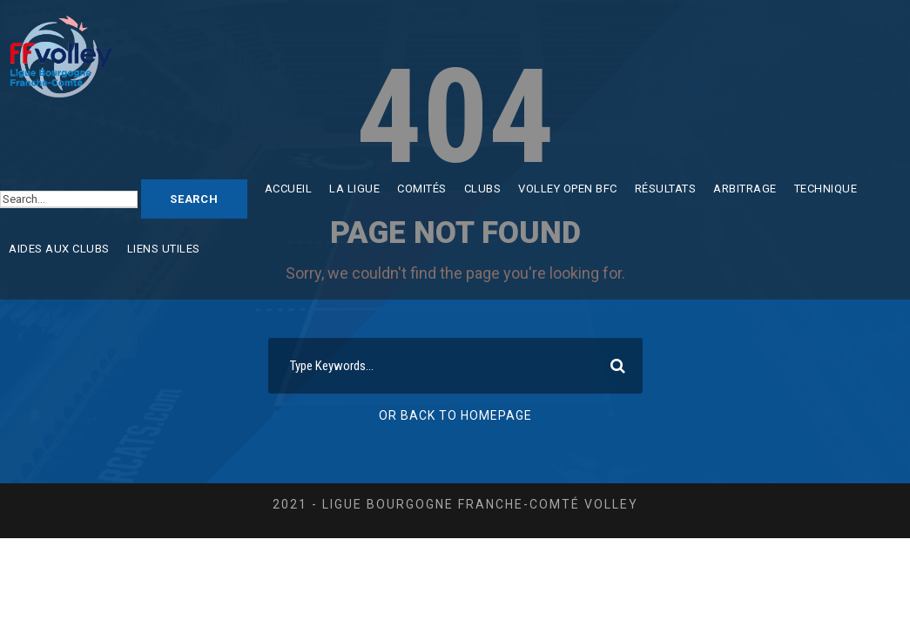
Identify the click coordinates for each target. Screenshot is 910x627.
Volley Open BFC (567, 188)
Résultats (666, 188)
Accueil (289, 188)
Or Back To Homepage (455, 415)
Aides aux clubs (59, 248)
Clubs (483, 188)
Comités (422, 188)
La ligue (354, 188)
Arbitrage (745, 188)
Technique (826, 188)
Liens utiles (163, 248)
